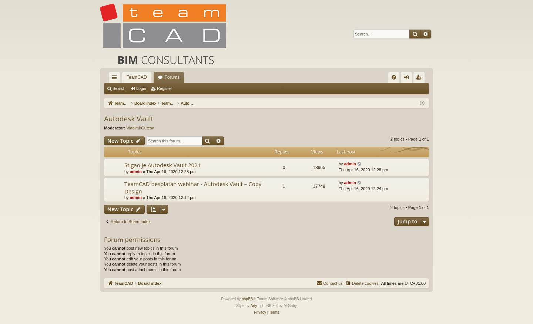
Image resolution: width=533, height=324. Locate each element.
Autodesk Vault (128, 119)
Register (164, 88)
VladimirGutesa (140, 128)
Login (141, 88)
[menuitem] (393, 77)
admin (136, 171)
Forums (172, 77)
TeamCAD (137, 77)
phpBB (247, 299)
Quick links (116, 79)
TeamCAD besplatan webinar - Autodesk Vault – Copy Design (192, 187)
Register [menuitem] (421, 79)
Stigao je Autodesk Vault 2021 (162, 165)
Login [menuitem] (408, 79)
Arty (254, 306)
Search (119, 88)
